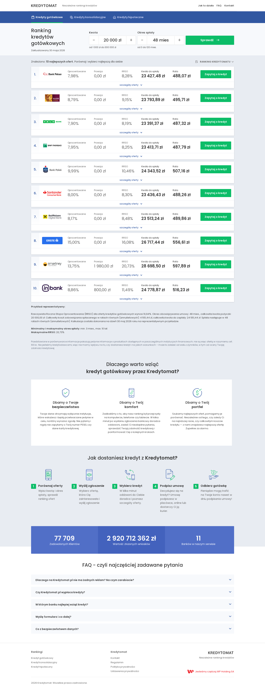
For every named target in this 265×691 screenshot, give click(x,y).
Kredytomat (119, 652)
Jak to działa (206, 5)
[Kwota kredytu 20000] (112, 40)
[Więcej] (131, 40)
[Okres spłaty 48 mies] (160, 40)
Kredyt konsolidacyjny (44, 662)
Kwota (93, 32)
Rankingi (37, 652)
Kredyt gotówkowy (42, 658)
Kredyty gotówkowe (49, 17)
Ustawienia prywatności (125, 671)
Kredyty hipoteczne (130, 17)
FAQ (219, 5)
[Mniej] (94, 40)
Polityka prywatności (123, 667)
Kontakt (229, 5)
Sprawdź (209, 40)
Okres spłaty (145, 32)
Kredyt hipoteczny (41, 667)
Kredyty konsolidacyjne (90, 17)
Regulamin (117, 662)
